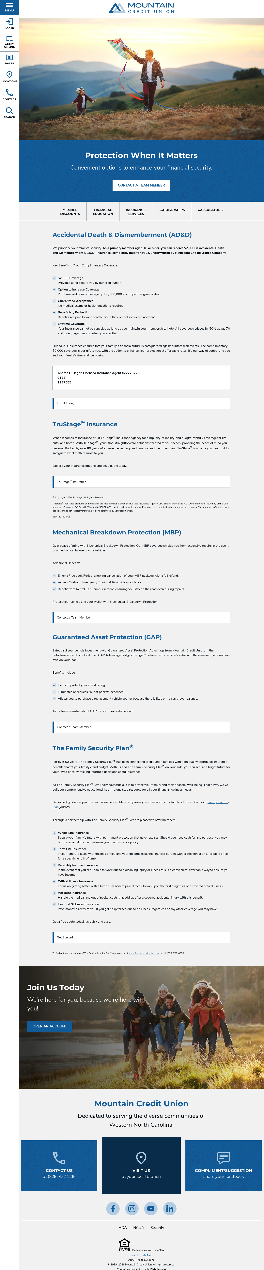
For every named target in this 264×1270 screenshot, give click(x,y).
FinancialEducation (103, 212)
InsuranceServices (136, 212)
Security (157, 1227)
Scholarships (172, 210)
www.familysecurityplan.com (144, 953)
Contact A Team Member (141, 185)
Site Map (147, 1255)
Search (135, 1255)
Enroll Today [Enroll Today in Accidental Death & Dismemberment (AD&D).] (65, 403)
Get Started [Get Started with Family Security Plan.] (65, 937)
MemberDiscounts (70, 212)
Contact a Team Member (74, 617)
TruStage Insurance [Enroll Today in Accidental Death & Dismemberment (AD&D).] (71, 481)
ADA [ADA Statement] (123, 1227)
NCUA (138, 1227)
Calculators (210, 210)
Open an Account (50, 1026)
